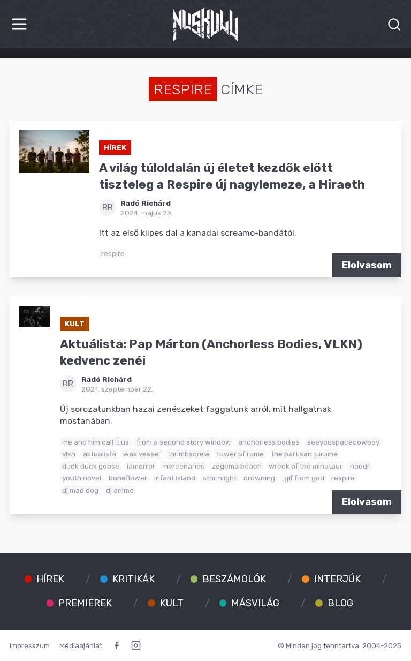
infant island (174, 478)
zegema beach (237, 466)
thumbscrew (189, 453)
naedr (360, 466)
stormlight (220, 478)
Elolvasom (367, 265)
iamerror (141, 466)
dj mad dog (80, 490)
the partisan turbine (304, 453)
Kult (75, 323)
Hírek (115, 147)
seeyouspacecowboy (343, 442)
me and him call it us (95, 442)
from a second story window (183, 442)
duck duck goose (90, 466)
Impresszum (30, 645)
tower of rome (240, 453)
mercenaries (183, 466)
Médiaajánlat (80, 645)
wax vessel (141, 453)
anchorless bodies (269, 442)
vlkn (68, 453)
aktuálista (99, 453)
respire (113, 253)
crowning (259, 478)
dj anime (120, 490)
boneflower (128, 478)
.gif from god (303, 478)
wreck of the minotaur (305, 466)
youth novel (81, 478)
